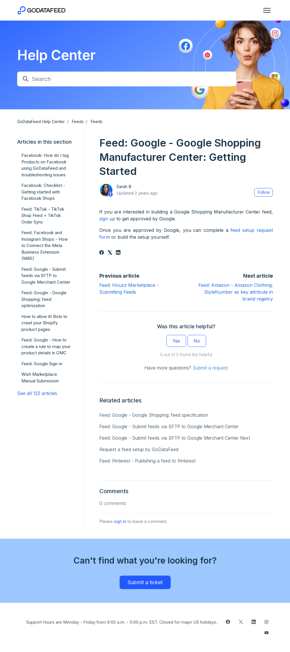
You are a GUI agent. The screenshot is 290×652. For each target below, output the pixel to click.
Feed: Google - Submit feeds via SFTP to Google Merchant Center (169, 426)
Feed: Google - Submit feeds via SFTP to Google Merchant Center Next (174, 438)
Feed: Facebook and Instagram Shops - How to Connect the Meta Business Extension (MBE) (44, 245)
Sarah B (123, 186)
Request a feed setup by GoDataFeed (138, 449)
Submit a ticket (145, 582)
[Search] (126, 79)
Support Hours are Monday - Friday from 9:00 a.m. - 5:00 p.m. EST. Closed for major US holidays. (121, 622)
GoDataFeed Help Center (41, 121)
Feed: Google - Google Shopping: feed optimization (44, 299)
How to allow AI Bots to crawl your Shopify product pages (44, 323)
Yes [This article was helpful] (176, 341)
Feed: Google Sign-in (42, 363)
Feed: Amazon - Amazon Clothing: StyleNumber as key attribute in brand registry (235, 292)
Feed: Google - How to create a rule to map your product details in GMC (46, 346)
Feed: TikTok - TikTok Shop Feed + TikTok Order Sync (42, 215)
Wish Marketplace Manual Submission (40, 378)
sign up (107, 219)
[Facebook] (101, 253)
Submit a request (210, 368)
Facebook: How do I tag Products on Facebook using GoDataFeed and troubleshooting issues (45, 165)
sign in (120, 521)
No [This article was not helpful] (197, 341)
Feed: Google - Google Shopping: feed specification (153, 415)
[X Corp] (110, 253)
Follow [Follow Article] (264, 192)
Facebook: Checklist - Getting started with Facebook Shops (43, 192)
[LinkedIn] (118, 253)
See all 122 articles (37, 393)
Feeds (78, 121)
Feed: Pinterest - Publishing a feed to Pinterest (147, 461)
